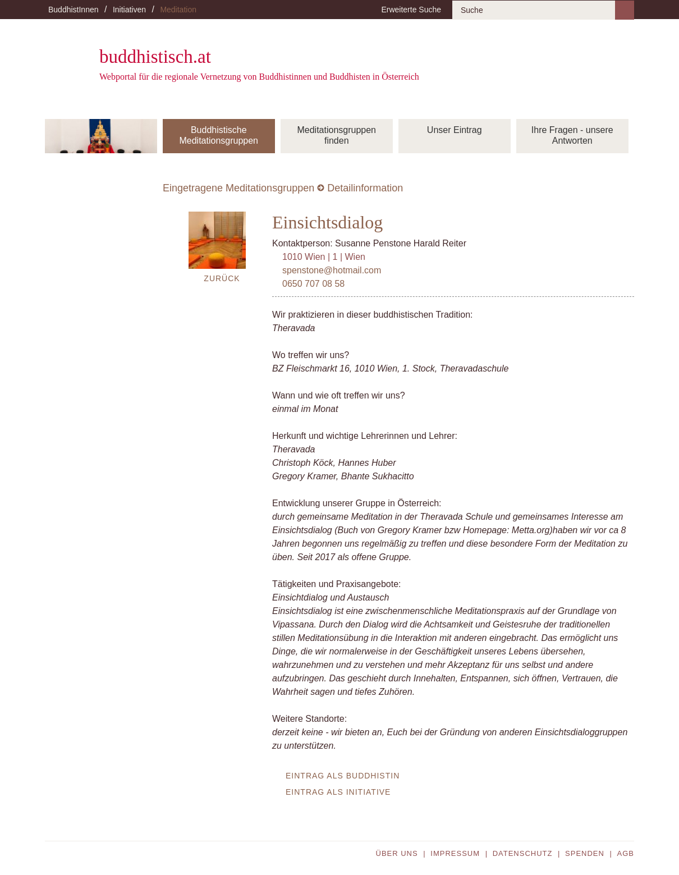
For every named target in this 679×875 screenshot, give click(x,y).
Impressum (455, 853)
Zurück (222, 278)
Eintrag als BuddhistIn (343, 775)
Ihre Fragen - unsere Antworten (572, 135)
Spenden (584, 853)
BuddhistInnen (73, 9)
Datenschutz (523, 853)
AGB (625, 853)
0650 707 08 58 (313, 283)
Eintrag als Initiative (338, 791)
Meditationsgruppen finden (336, 135)
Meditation (178, 9)
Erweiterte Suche (411, 9)
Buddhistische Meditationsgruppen (218, 135)
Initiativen (129, 9)
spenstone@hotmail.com (331, 270)
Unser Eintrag (454, 130)
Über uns (397, 853)
